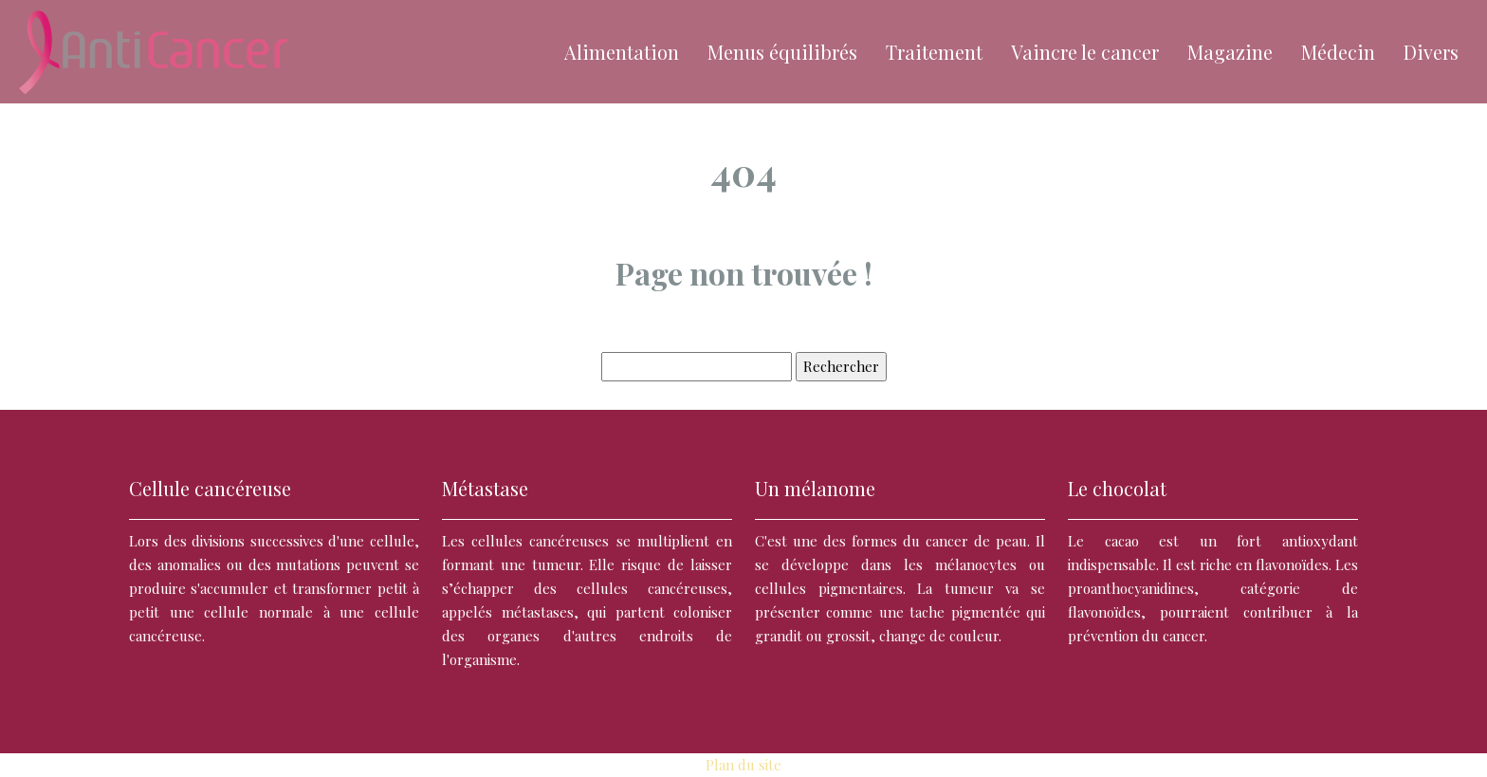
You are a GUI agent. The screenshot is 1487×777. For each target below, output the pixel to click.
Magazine (1230, 52)
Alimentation (621, 52)
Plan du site (743, 764)
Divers (1431, 52)
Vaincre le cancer (1085, 52)
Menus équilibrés (782, 52)
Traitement (934, 52)
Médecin (1338, 52)
